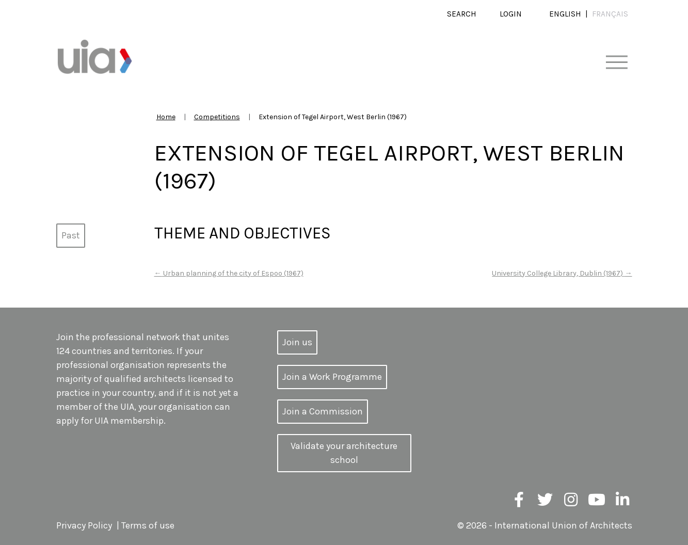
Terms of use (147, 525)
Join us (297, 342)
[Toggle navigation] (616, 62)
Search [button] (461, 14)
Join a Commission (322, 411)
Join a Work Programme (332, 376)
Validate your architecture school (344, 453)
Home (165, 117)
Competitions (217, 117)
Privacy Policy (84, 525)
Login (511, 14)
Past (70, 235)
